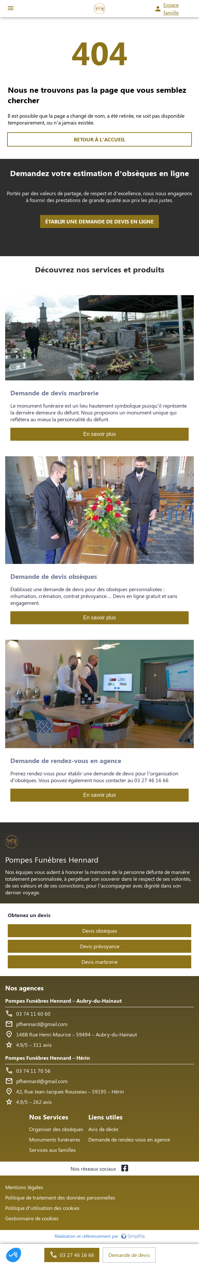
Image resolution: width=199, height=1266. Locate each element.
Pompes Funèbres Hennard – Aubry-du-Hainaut (63, 1000)
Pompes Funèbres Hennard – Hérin (47, 1057)
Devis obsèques (99, 930)
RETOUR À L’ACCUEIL (99, 139)
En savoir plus (99, 434)
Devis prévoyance (99, 946)
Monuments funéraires (54, 1139)
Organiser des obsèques (56, 1129)
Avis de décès (103, 1129)
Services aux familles (52, 1149)
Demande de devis (129, 1254)
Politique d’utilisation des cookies (42, 1207)
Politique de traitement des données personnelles (60, 1197)
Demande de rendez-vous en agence (129, 1139)
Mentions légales (24, 1187)
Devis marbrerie (99, 961)
